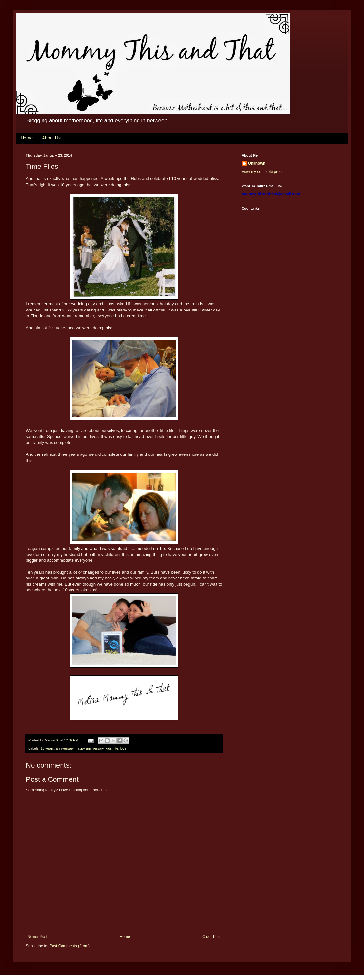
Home (27, 137)
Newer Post (37, 936)
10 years (47, 748)
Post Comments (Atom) (69, 946)
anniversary (64, 748)
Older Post (211, 936)
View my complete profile (263, 171)
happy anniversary (89, 748)
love (123, 748)
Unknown (256, 163)
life (116, 748)
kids (109, 748)
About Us (51, 137)
